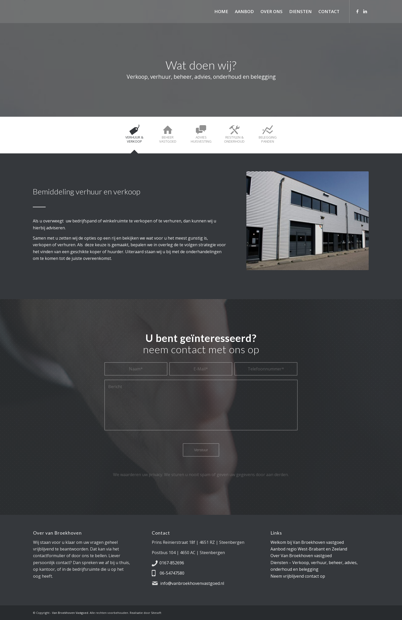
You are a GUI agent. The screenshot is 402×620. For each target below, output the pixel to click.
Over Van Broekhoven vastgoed (301, 555)
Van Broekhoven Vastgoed (70, 613)
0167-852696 (171, 563)
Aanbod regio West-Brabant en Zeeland (308, 549)
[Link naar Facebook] (357, 11)
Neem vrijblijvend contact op (297, 576)
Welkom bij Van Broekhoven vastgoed (307, 542)
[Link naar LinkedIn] (365, 11)
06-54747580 (172, 573)
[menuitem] (221, 11)
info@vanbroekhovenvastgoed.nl (192, 583)
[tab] (134, 137)
